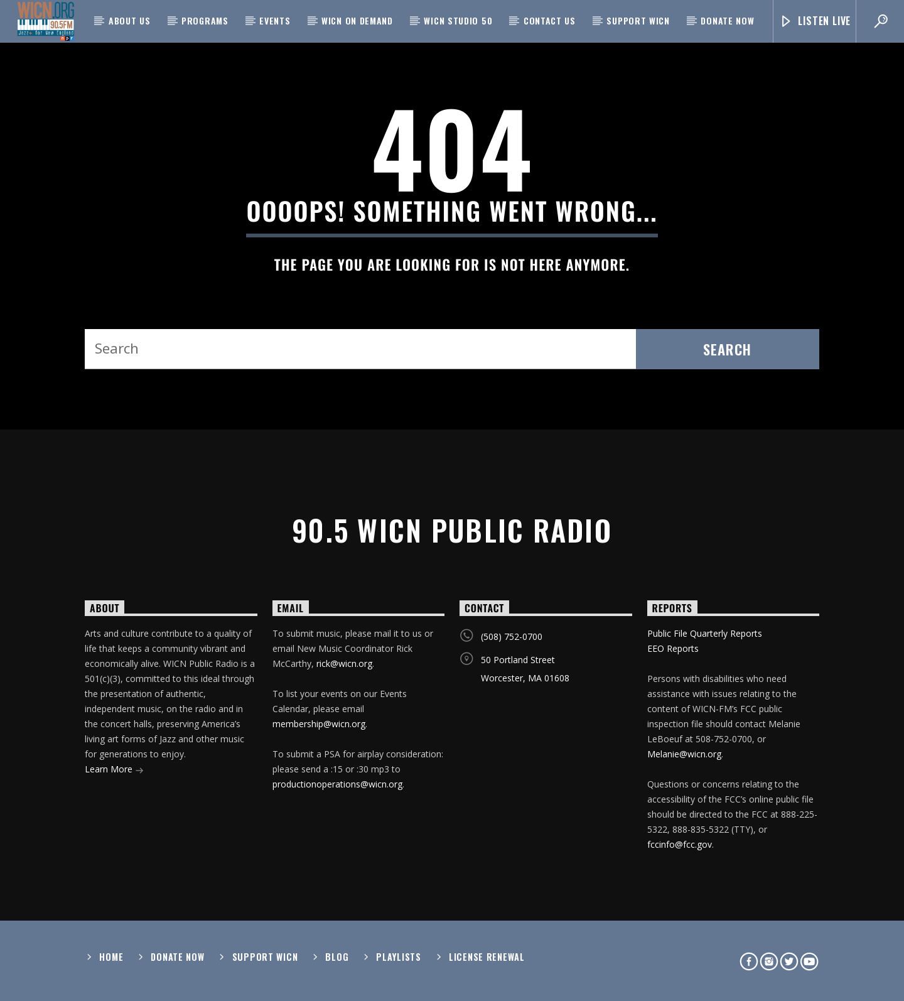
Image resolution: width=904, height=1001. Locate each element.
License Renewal (487, 956)
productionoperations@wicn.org (337, 784)
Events (274, 20)
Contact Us (550, 20)
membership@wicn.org (318, 724)
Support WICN (637, 20)
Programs (205, 20)
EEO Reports (673, 648)
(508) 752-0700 (511, 636)
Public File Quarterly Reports (704, 633)
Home (111, 956)
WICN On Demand (357, 20)
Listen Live (815, 21)
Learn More (114, 770)
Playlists (398, 956)
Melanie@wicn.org (684, 754)
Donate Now (727, 20)
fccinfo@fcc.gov (679, 844)
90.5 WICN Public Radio (452, 530)
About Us (130, 20)
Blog (336, 956)
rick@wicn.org (344, 663)
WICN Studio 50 (458, 20)
